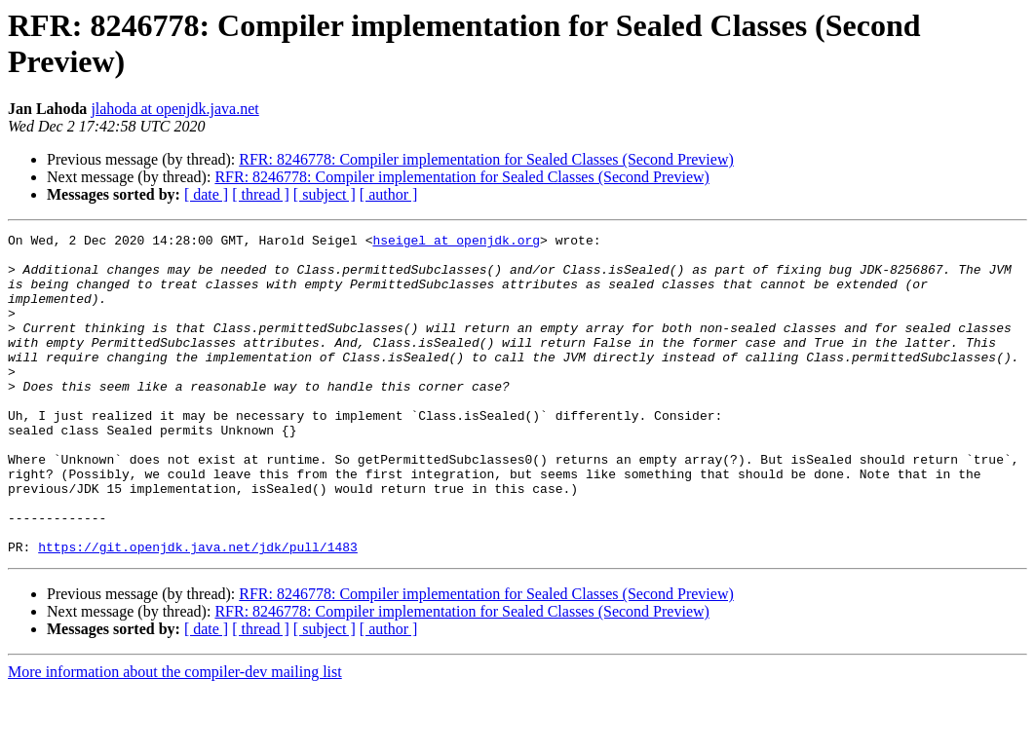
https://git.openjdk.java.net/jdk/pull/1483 (198, 611)
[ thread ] (260, 194)
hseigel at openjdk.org (456, 242)
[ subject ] (324, 194)
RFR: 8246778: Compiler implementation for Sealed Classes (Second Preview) (486, 159)
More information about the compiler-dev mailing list (175, 736)
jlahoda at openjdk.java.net (174, 108)
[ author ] (389, 194)
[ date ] (206, 194)
